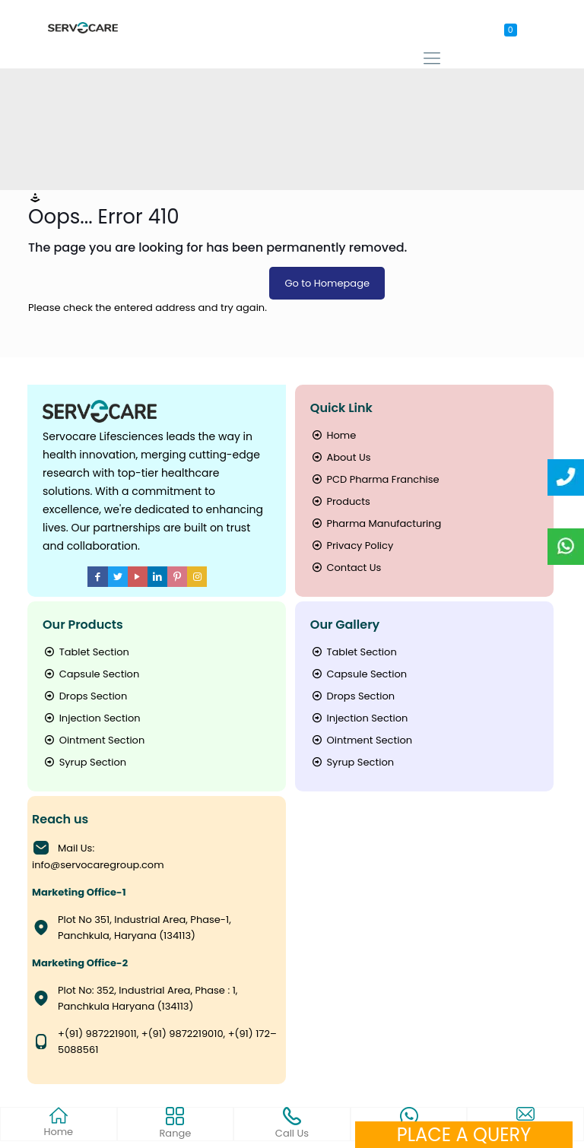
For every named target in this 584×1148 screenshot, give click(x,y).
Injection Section (92, 718)
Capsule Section (91, 674)
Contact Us (346, 567)
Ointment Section (93, 740)
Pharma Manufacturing (376, 523)
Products (340, 501)
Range (175, 1123)
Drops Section (85, 696)
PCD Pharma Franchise (375, 479)
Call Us (292, 1123)
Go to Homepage (327, 283)
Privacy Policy (351, 545)
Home (333, 435)
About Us (340, 457)
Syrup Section (84, 762)
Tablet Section (86, 652)
